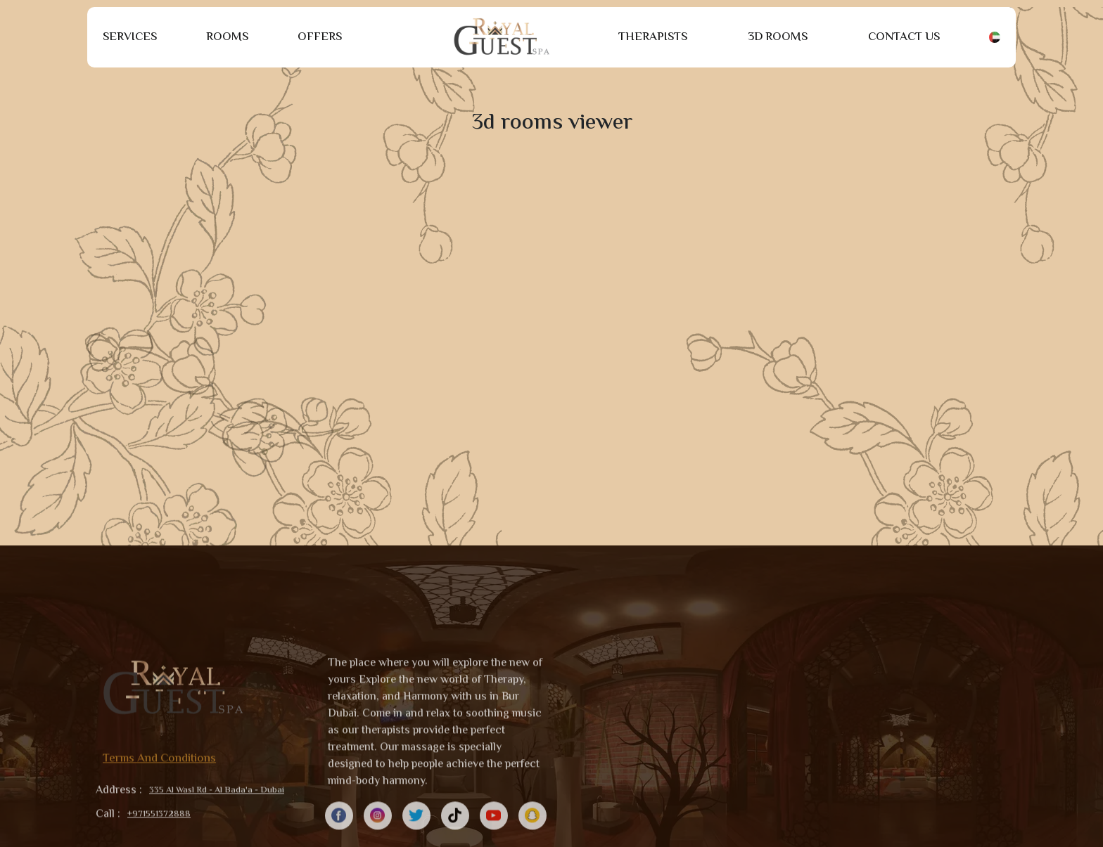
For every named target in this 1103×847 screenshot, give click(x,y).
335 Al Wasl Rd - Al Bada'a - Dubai (216, 832)
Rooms (227, 37)
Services (130, 37)
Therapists (652, 37)
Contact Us (904, 37)
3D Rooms (778, 37)
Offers (320, 37)
